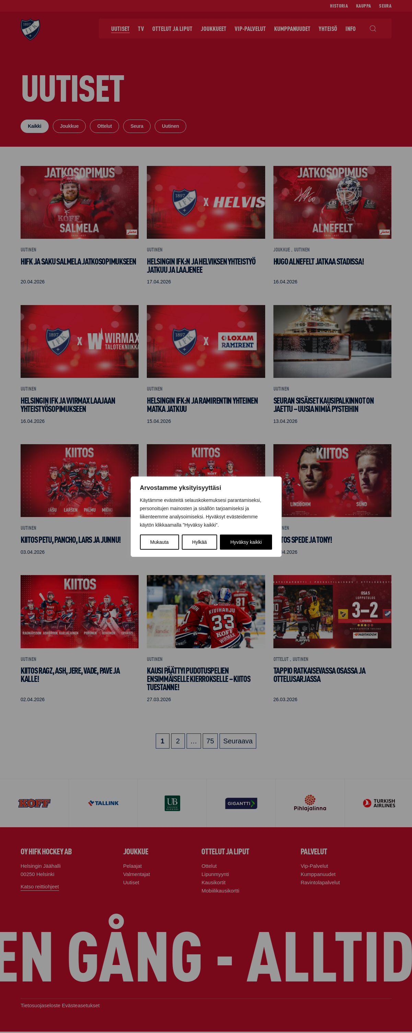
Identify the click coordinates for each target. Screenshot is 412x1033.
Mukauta (159, 542)
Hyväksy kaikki (246, 542)
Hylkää (199, 542)
